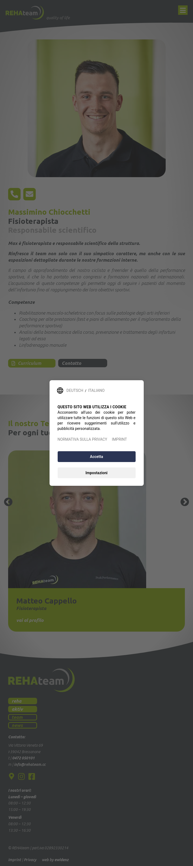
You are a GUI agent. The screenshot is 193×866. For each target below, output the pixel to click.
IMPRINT (119, 439)
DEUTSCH (75, 390)
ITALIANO (96, 390)
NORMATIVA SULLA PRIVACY (82, 439)
